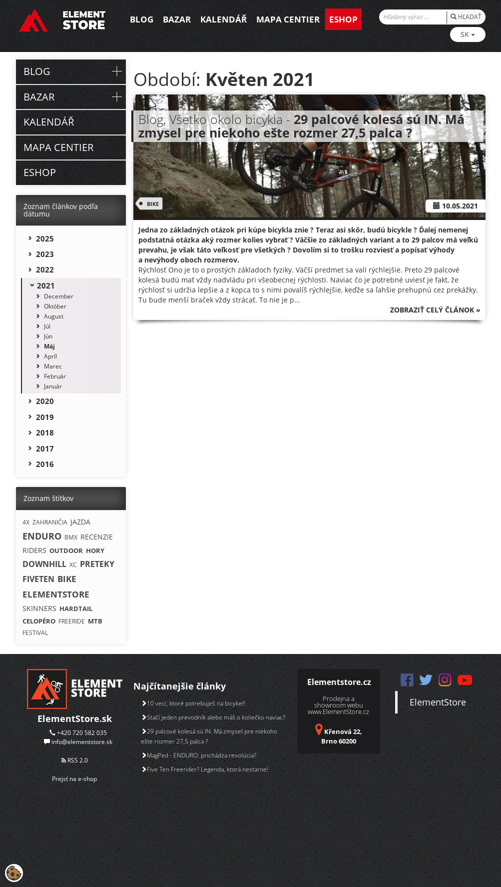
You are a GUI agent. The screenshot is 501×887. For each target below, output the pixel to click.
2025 (45, 239)
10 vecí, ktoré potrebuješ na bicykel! (193, 703)
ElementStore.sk (74, 718)
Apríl (50, 356)
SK (468, 34)
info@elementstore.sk (81, 742)
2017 (45, 449)
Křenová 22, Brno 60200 (341, 736)
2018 (45, 433)
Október (55, 306)
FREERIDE (71, 621)
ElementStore (438, 702)
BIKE (151, 203)
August (53, 316)
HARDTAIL (75, 608)
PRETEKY (97, 564)
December (58, 296)
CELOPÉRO (38, 621)
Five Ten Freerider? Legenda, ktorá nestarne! (204, 769)
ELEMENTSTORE (55, 594)
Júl (47, 326)
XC (73, 564)
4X (25, 522)
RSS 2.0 (74, 760)
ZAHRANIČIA (49, 522)
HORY (95, 550)
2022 (45, 269)
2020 (45, 401)
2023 (45, 254)
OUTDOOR (66, 550)
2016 (45, 464)
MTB (95, 621)
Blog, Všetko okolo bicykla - (301, 126)
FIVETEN (38, 579)
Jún (48, 336)
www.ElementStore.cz (338, 711)
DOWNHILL (44, 564)
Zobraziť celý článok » (435, 309)
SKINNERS (39, 608)
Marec (53, 366)
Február (55, 376)
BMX (70, 537)
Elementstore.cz (339, 682)
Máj (49, 346)
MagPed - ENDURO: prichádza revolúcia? (198, 755)
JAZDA (80, 521)
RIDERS (34, 550)
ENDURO (41, 536)
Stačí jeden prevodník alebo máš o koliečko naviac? (213, 717)
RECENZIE (96, 537)
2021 (46, 285)
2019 (45, 417)
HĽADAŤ (466, 16)
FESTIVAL (35, 632)
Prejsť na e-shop (74, 778)
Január (53, 386)
